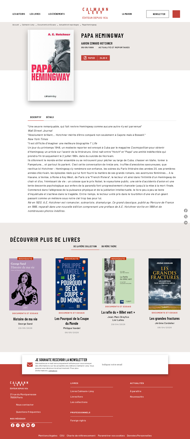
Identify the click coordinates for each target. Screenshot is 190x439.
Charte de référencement (81, 435)
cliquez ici (53, 370)
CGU (62, 435)
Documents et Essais (47, 25)
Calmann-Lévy (28, 25)
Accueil (16, 25)
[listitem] (12, 425)
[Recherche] (176, 14)
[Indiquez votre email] (128, 364)
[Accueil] (95, 13)
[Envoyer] (159, 364)
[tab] (18, 14)
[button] (157, 14)
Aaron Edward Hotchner (97, 43)
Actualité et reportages (69, 25)
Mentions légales (47, 435)
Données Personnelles (139, 435)
